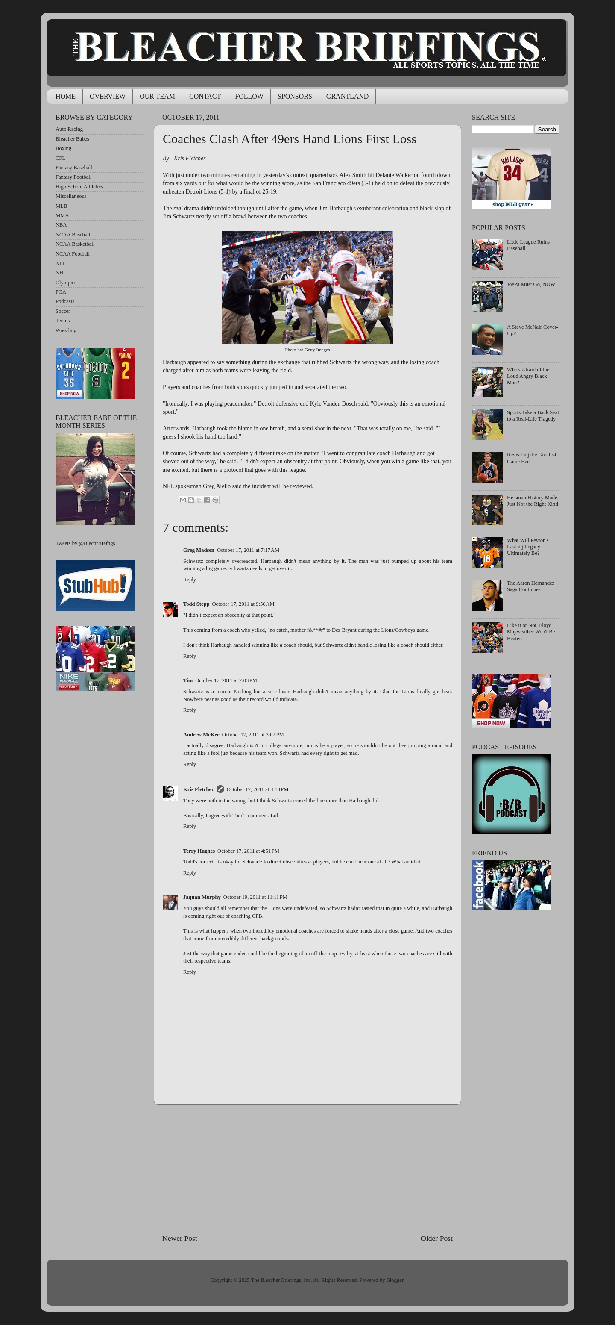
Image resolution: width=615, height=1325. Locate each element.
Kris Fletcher (198, 789)
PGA (61, 292)
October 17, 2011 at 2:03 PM (226, 680)
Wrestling (66, 330)
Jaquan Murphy (202, 897)
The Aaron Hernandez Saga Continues (530, 586)
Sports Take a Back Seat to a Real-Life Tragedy (533, 415)
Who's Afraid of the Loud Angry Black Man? (528, 376)
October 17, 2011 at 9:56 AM (243, 604)
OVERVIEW (108, 96)
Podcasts (65, 301)
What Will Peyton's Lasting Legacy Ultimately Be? (527, 546)
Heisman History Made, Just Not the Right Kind (533, 501)
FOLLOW (249, 96)
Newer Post (179, 1238)
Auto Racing (69, 129)
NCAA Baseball (73, 235)
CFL (60, 158)
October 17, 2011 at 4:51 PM (248, 851)
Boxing (63, 148)
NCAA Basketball (75, 244)
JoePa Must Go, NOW (531, 284)
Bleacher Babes (72, 139)
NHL (61, 273)
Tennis (63, 321)
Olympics (66, 283)
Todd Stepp (196, 604)
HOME (66, 96)
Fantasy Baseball (74, 168)
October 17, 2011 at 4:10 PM (258, 789)
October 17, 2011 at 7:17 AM (248, 550)
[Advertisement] (307, 1169)
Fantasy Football (73, 177)
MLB (61, 206)
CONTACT (205, 96)
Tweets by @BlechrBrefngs (85, 543)
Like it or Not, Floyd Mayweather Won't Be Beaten (531, 631)
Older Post (437, 1238)
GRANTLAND (347, 96)
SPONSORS (295, 96)
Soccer (63, 311)
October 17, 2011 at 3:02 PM (253, 735)
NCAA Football (73, 254)
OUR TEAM (157, 96)
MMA (62, 215)
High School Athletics (79, 187)
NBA (61, 225)
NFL (61, 263)
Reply (189, 580)
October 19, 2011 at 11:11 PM (255, 897)
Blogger (394, 1280)
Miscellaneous (71, 196)
